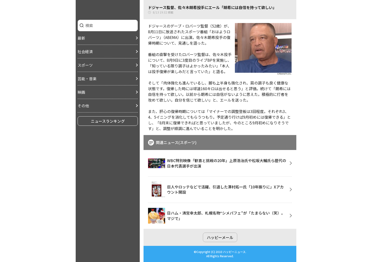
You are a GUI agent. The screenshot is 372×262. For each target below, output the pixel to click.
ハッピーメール (220, 237)
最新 (81, 38)
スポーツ (85, 65)
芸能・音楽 (87, 78)
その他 (83, 105)
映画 (81, 92)
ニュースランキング (108, 121)
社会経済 (85, 51)
